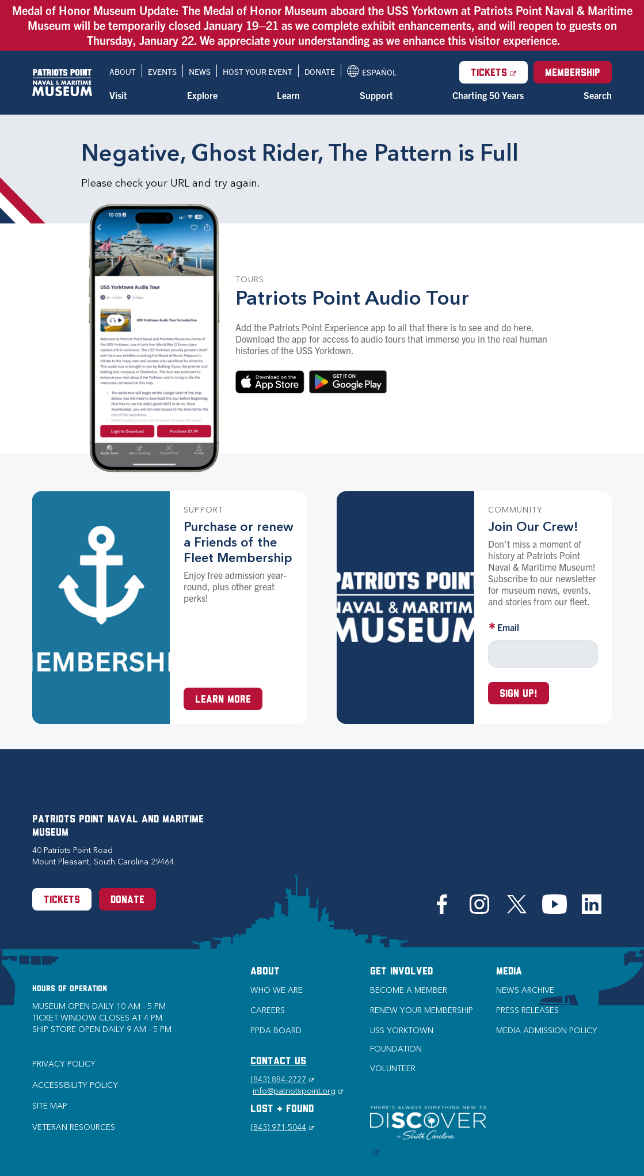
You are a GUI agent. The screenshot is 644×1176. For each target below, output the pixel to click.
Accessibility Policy (75, 1085)
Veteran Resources (73, 1127)
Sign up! (519, 694)
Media (509, 971)
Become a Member (408, 990)
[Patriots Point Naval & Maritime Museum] (62, 82)
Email (508, 627)
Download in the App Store (269, 381)
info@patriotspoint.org (298, 1091)
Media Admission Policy (546, 1030)
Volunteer (393, 1068)
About (122, 71)
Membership (572, 73)
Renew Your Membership (421, 1010)
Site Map (49, 1106)
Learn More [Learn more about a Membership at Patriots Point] (223, 700)
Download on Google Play (348, 381)
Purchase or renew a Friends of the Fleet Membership (239, 542)
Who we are (276, 990)
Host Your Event (257, 71)
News (200, 71)
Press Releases (527, 1010)
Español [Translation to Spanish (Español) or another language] (372, 71)
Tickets (499, 72)
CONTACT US (278, 1061)
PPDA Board (276, 1030)
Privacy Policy (64, 1064)
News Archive (525, 990)
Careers (267, 1010)
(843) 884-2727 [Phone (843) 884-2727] (282, 1079)
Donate (319, 71)
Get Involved (401, 971)
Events (162, 71)
